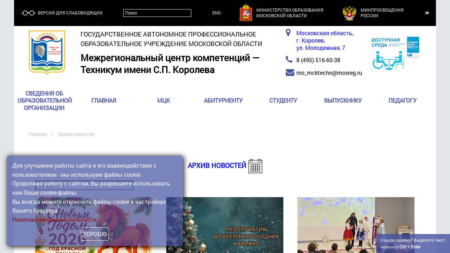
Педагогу (402, 101)
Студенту (283, 101)
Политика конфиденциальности (54, 219)
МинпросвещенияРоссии (382, 12)
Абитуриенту (223, 101)
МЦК (163, 101)
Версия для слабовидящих (70, 12)
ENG (216, 12)
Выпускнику (343, 101)
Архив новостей (217, 165)
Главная (103, 101)
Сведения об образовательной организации (45, 101)
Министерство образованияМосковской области (289, 12)
